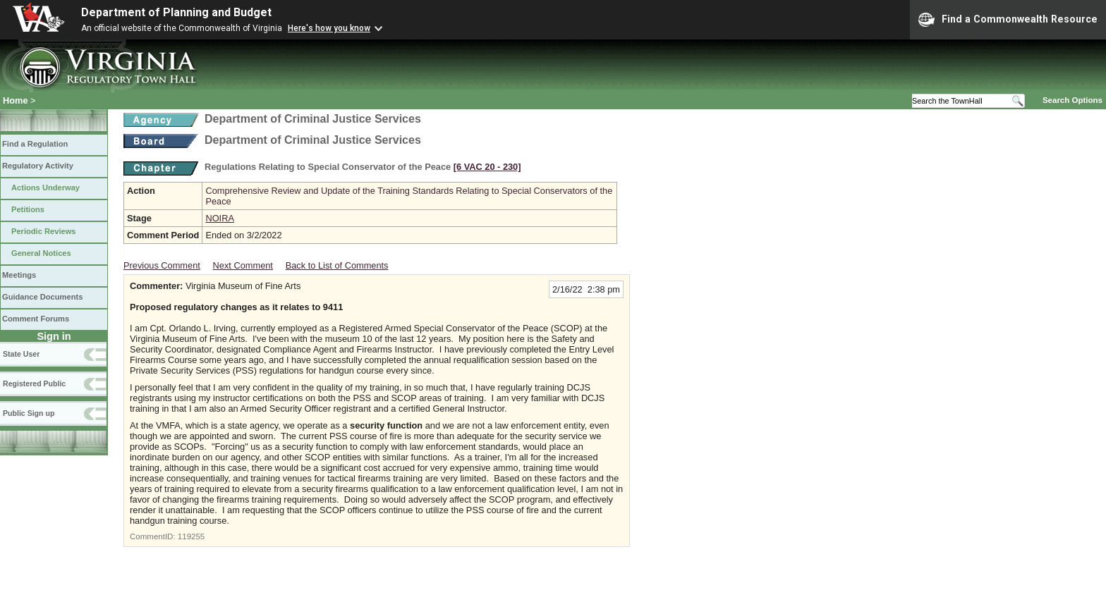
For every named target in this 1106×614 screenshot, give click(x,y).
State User (21, 354)
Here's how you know (329, 28)
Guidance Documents (42, 297)
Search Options (1072, 100)
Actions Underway (45, 187)
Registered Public (34, 383)
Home (15, 100)
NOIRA (219, 218)
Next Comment (243, 265)
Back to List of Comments (337, 265)
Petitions (27, 209)
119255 (191, 536)
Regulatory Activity (37, 165)
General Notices (41, 253)
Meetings (19, 275)
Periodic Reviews (43, 231)
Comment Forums (35, 318)
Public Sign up (28, 413)
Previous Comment (161, 265)
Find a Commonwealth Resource (1008, 20)
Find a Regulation (35, 144)
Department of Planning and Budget (176, 12)
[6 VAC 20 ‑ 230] (487, 166)
